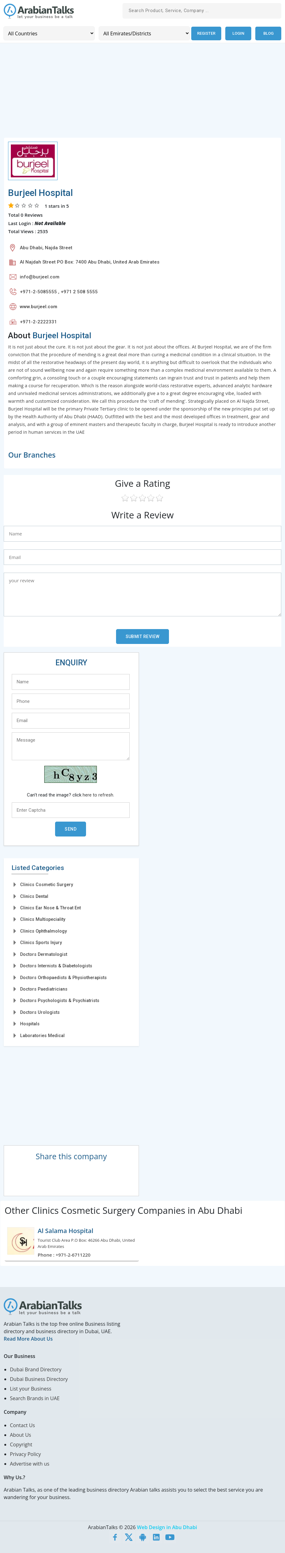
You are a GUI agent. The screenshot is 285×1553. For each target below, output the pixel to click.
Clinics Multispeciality (42, 919)
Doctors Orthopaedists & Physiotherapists (63, 977)
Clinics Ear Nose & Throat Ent (50, 907)
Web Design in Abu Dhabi (167, 1527)
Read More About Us (28, 1338)
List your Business (30, 1388)
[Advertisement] (142, 93)
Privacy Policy (25, 1453)
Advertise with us (29, 1463)
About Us (20, 1434)
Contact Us (22, 1425)
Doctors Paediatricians (43, 989)
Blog (268, 33)
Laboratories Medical (42, 1035)
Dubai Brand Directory (36, 1369)
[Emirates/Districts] (144, 33)
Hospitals (30, 1023)
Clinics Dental (34, 896)
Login (238, 33)
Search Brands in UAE (35, 1398)
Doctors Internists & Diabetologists (56, 965)
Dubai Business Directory (39, 1378)
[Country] (49, 33)
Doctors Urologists (40, 1011)
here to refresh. (98, 795)
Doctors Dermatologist (43, 954)
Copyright (21, 1444)
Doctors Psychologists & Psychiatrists (59, 1000)
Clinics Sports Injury (41, 942)
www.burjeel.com (38, 306)
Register (206, 33)
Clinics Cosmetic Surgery (46, 884)
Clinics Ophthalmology (43, 930)
